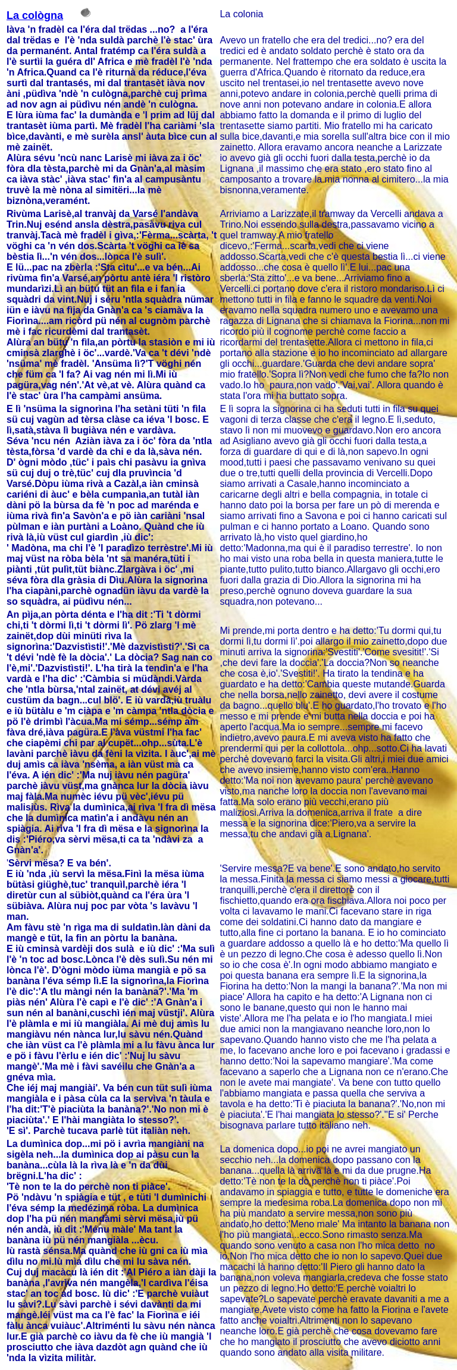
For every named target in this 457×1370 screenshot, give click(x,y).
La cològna (35, 15)
